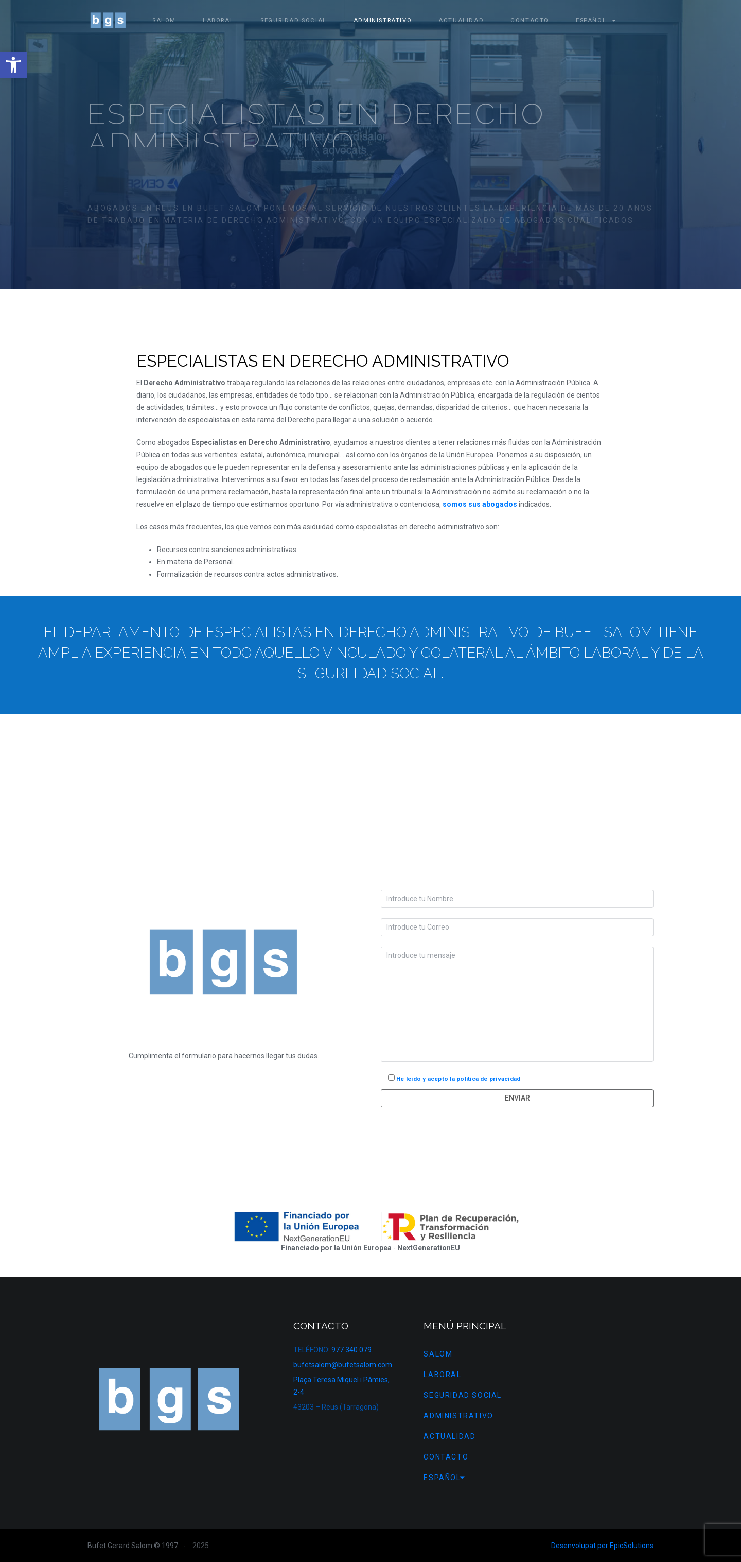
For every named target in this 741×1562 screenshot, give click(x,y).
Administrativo (383, 20)
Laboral (218, 20)
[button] (13, 65)
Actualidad (461, 20)
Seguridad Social (293, 20)
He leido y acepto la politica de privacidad (458, 1079)
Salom (164, 20)
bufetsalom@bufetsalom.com (342, 1365)
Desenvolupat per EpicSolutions (602, 1545)
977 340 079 (351, 1350)
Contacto (529, 20)
